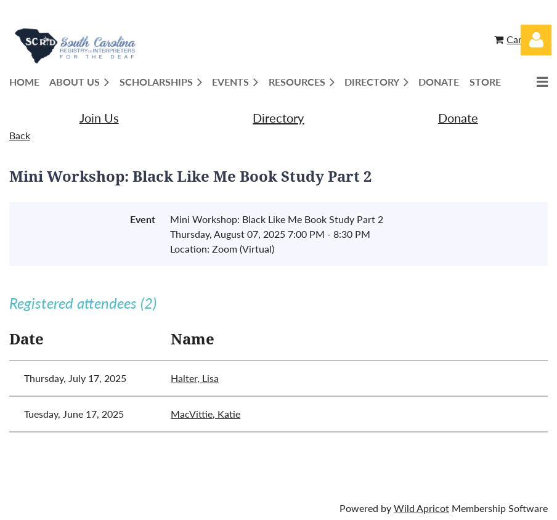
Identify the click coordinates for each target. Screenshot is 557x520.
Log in (536, 40)
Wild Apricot (421, 508)
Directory (278, 117)
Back (19, 135)
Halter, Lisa (195, 378)
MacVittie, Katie (205, 414)
